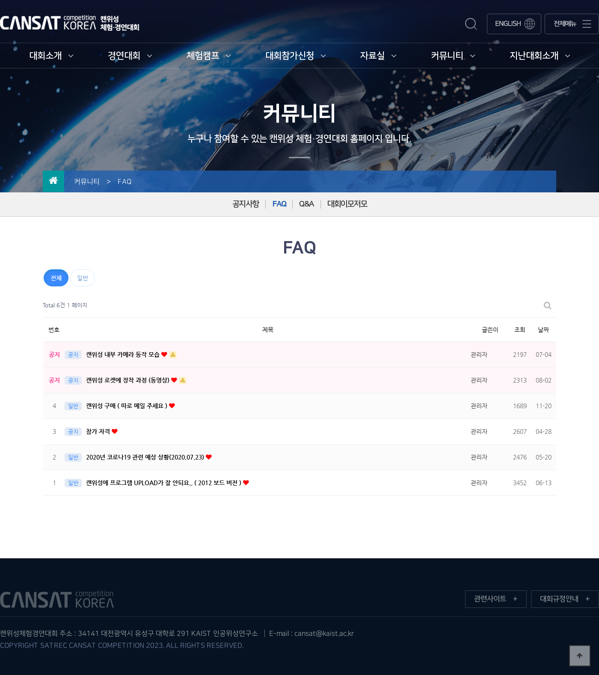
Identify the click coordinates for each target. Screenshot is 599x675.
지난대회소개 (540, 56)
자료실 (378, 56)
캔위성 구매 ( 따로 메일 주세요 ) (127, 405)
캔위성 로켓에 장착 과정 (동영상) (128, 380)
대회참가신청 (295, 56)
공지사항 (245, 204)
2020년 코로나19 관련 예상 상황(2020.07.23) (146, 457)
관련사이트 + (496, 599)
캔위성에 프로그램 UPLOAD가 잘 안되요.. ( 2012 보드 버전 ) (164, 482)
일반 (82, 277)
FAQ (279, 204)
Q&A (306, 204)
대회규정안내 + (565, 599)
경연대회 (130, 56)
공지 (73, 354)
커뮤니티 (453, 56)
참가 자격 (99, 431)
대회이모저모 (347, 204)
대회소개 (51, 56)
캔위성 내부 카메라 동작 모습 (123, 354)
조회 (519, 329)
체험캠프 (209, 56)
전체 (56, 277)
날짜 (543, 329)
